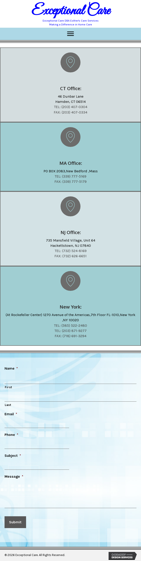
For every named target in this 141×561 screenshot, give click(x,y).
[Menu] (70, 34)
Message (14, 476)
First (8, 387)
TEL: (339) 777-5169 (70, 176)
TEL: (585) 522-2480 (70, 325)
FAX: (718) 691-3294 (70, 336)
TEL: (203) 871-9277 (70, 331)
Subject (13, 455)
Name (11, 368)
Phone (11, 434)
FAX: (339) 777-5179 (70, 181)
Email (11, 414)
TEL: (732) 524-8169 (71, 251)
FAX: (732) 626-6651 (70, 256)
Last (8, 405)
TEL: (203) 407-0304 (70, 107)
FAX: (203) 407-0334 (70, 112)
